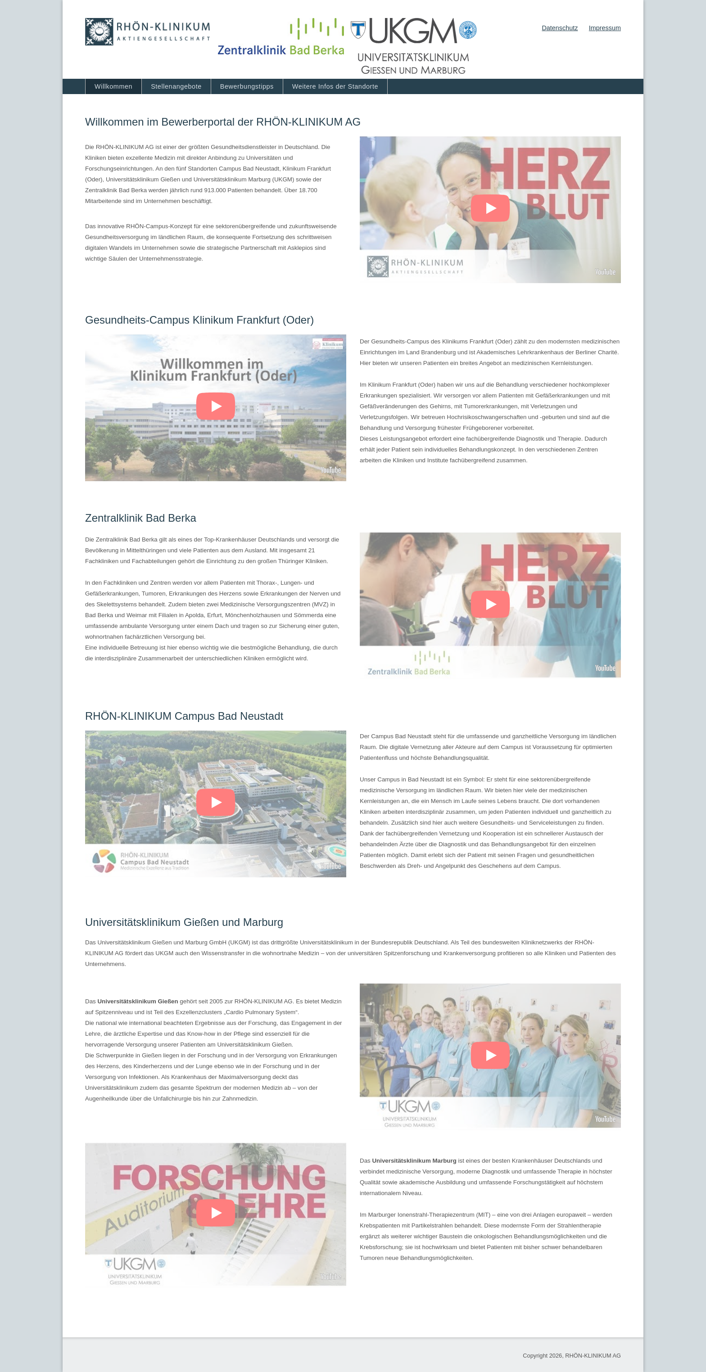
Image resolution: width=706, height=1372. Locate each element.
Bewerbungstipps (247, 86)
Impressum (605, 28)
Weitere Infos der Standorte (335, 86)
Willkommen (113, 86)
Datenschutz (560, 28)
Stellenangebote (176, 86)
